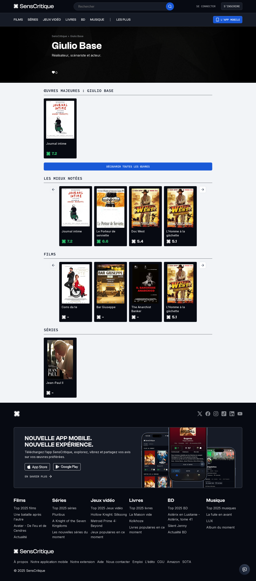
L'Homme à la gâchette (175, 233)
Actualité (20, 537)
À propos (21, 562)
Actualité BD (177, 532)
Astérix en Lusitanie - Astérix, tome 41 (184, 516)
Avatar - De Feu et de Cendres (30, 528)
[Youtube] (240, 415)
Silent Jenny (177, 526)
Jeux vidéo (103, 500)
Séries (59, 500)
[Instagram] (215, 415)
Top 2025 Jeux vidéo (107, 508)
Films (19, 500)
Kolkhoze (136, 521)
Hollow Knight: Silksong (109, 514)
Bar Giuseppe (106, 307)
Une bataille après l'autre (27, 516)
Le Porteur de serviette (106, 233)
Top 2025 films (25, 508)
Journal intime (56, 143)
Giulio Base (76, 36)
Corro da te (69, 307)
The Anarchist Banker (141, 309)
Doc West (138, 231)
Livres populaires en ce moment (147, 529)
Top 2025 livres (141, 508)
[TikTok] (223, 415)
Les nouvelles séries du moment (70, 534)
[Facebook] (207, 415)
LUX (209, 521)
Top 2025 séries (64, 508)
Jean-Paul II (54, 382)
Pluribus (58, 514)
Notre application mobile (49, 562)
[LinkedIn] (232, 415)
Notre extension (82, 562)
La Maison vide (140, 514)
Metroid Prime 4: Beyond (103, 523)
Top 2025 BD (178, 508)
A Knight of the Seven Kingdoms (69, 523)
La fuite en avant (219, 514)
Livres (136, 500)
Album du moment (220, 527)
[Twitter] (199, 415)
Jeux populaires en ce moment (108, 534)
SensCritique (59, 36)
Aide (100, 562)
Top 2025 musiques (221, 508)
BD (171, 500)
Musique (215, 500)
